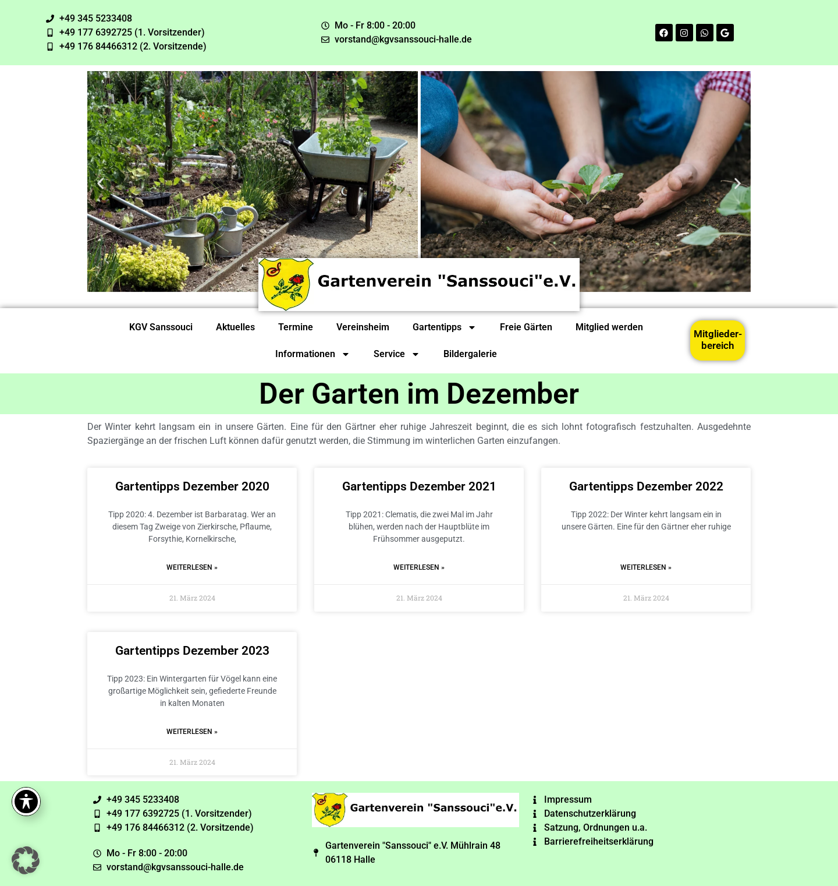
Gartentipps (445, 327)
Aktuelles (235, 327)
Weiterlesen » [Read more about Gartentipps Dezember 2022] (646, 567)
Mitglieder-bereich (718, 339)
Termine (295, 327)
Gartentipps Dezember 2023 (192, 651)
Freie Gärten (526, 327)
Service (397, 354)
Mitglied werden (609, 327)
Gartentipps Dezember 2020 (192, 486)
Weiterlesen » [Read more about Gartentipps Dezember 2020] (192, 567)
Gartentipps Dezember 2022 (646, 486)
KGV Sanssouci (161, 327)
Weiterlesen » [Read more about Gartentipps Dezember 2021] (419, 567)
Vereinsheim (362, 327)
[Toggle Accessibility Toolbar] (26, 802)
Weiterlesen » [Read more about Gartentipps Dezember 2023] (192, 732)
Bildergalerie (470, 353)
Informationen (312, 354)
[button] (100, 183)
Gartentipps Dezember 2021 (419, 486)
